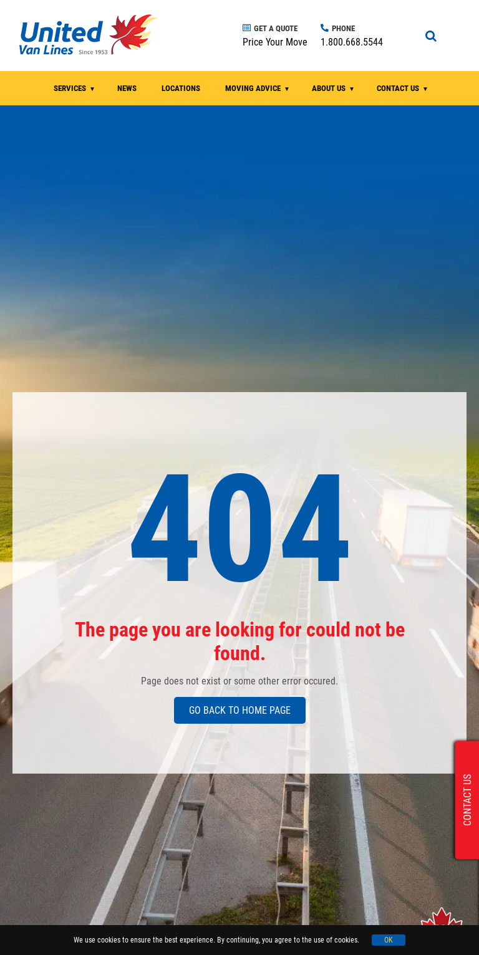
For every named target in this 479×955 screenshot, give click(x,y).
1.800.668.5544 (352, 42)
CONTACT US (398, 88)
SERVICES (70, 88)
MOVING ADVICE (253, 88)
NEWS (127, 88)
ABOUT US (329, 88)
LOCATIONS (181, 88)
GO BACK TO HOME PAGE (240, 710)
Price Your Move (275, 42)
